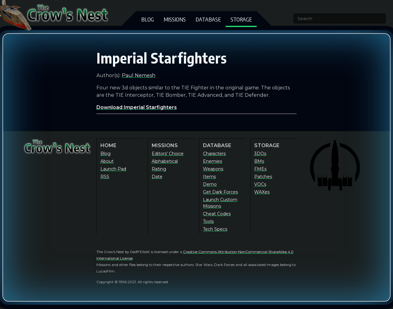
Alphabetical (165, 161)
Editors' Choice (168, 153)
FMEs (260, 169)
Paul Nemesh (138, 75)
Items (209, 176)
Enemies (212, 161)
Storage (241, 19)
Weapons (213, 169)
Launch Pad (113, 169)
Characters (214, 153)
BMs (259, 161)
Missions (175, 19)
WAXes (262, 192)
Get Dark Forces (220, 192)
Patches (263, 176)
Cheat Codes (217, 214)
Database (208, 19)
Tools (208, 221)
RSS (104, 176)
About (107, 161)
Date (157, 176)
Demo (210, 184)
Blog (147, 19)
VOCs (260, 184)
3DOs (260, 153)
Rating (159, 169)
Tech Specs (215, 229)
